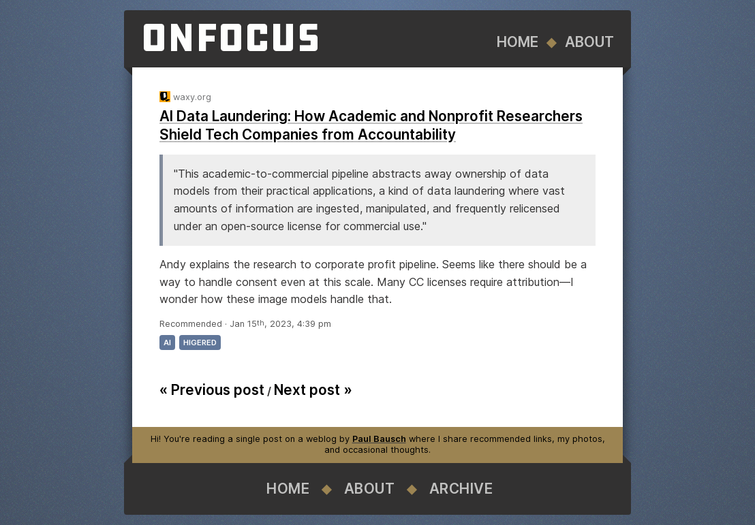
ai (167, 342)
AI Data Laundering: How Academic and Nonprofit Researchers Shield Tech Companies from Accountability (371, 125)
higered (200, 342)
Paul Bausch (379, 439)
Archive (461, 488)
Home (517, 41)
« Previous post (211, 389)
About (589, 41)
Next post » (313, 389)
